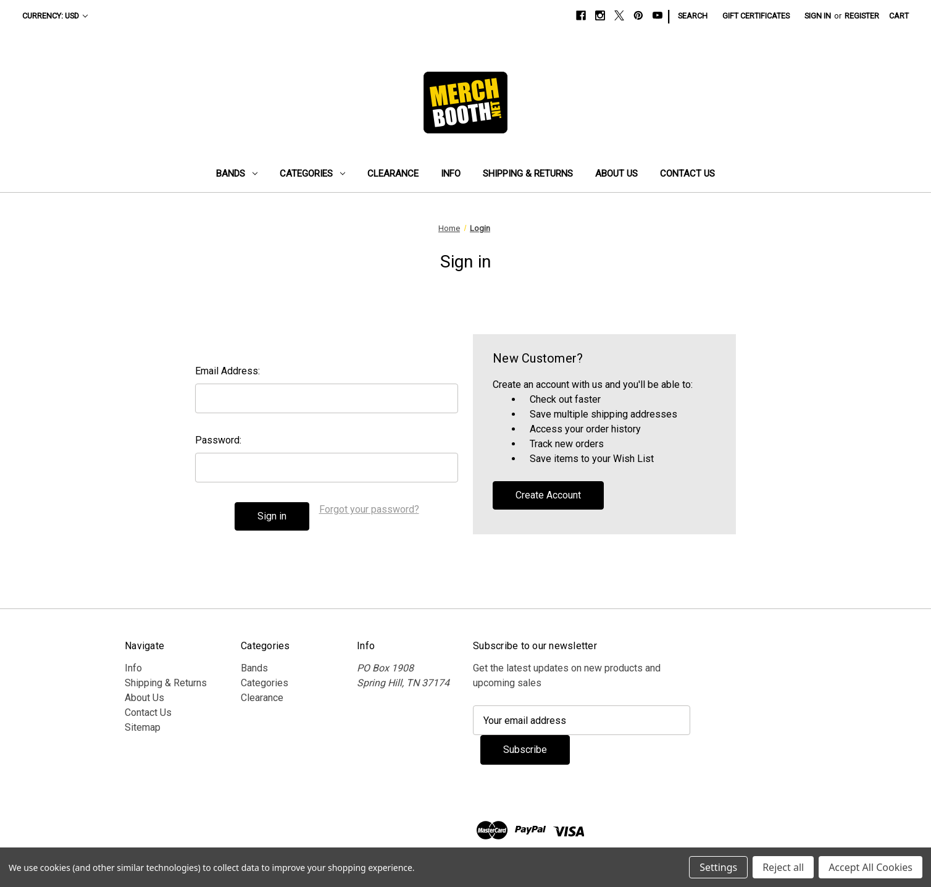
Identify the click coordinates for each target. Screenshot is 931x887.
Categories (312, 173)
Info (451, 173)
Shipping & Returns (528, 173)
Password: (218, 440)
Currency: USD (55, 15)
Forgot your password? (369, 509)
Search (693, 15)
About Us (616, 173)
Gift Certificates (756, 15)
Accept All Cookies (870, 867)
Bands (236, 173)
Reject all (783, 867)
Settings (718, 867)
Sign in (817, 15)
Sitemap (143, 727)
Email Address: (227, 371)
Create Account (548, 495)
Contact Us (687, 173)
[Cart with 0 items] (899, 16)
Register (862, 15)
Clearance (393, 173)
